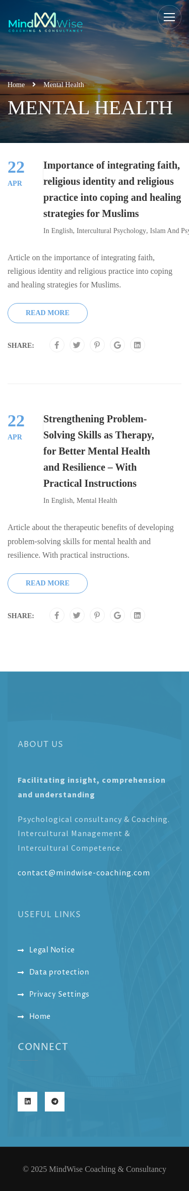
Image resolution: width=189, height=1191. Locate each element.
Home (16, 85)
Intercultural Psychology (111, 231)
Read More (48, 313)
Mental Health (97, 500)
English (62, 231)
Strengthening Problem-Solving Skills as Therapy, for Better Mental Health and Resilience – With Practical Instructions (98, 451)
